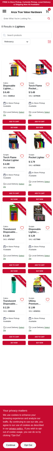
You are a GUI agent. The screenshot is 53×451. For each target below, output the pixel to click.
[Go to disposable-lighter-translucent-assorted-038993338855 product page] (14, 95)
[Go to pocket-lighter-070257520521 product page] (39, 167)
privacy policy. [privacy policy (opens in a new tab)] (16, 428)
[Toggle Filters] (49, 41)
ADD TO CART (14, 121)
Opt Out (28, 445)
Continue (10, 445)
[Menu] (4, 11)
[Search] (49, 18)
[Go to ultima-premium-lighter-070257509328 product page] (39, 310)
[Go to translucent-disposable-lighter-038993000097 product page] (14, 310)
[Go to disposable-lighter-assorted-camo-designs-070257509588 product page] (39, 238)
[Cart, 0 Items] (47, 11)
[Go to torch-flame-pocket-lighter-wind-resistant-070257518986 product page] (39, 95)
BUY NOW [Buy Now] (14, 127)
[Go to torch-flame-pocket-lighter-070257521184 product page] (14, 167)
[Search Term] (27, 18)
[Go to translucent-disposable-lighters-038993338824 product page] (14, 238)
